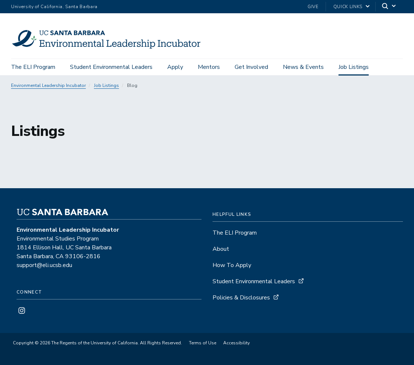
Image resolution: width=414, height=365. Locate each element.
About (221, 249)
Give (313, 7)
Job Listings (353, 67)
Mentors (209, 67)
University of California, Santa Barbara (54, 7)
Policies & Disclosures (241, 298)
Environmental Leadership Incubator (48, 85)
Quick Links (347, 7)
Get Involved (251, 67)
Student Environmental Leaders (111, 67)
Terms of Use (202, 343)
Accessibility (236, 343)
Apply (175, 67)
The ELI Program (33, 67)
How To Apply (232, 265)
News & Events (303, 67)
